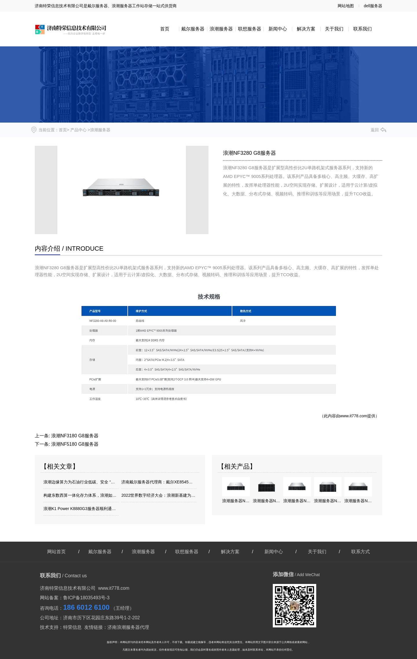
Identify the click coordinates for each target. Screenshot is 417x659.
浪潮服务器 (221, 28)
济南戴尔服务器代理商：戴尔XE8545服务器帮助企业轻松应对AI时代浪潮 (158, 482)
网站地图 (346, 5)
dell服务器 (373, 5)
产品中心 (78, 130)
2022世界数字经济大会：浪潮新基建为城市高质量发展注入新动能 (158, 495)
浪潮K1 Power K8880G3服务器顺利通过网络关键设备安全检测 (80, 508)
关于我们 (334, 28)
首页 (164, 28)
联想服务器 (249, 28)
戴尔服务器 (192, 28)
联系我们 (362, 28)
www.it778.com (353, 416)
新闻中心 (277, 28)
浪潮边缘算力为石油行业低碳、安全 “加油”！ (80, 482)
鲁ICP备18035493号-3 (86, 597)
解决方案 (306, 28)
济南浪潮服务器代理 (128, 627)
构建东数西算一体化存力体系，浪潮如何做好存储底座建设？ (80, 495)
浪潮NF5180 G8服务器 (74, 444)
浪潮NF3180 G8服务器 (74, 435)
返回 (375, 130)
